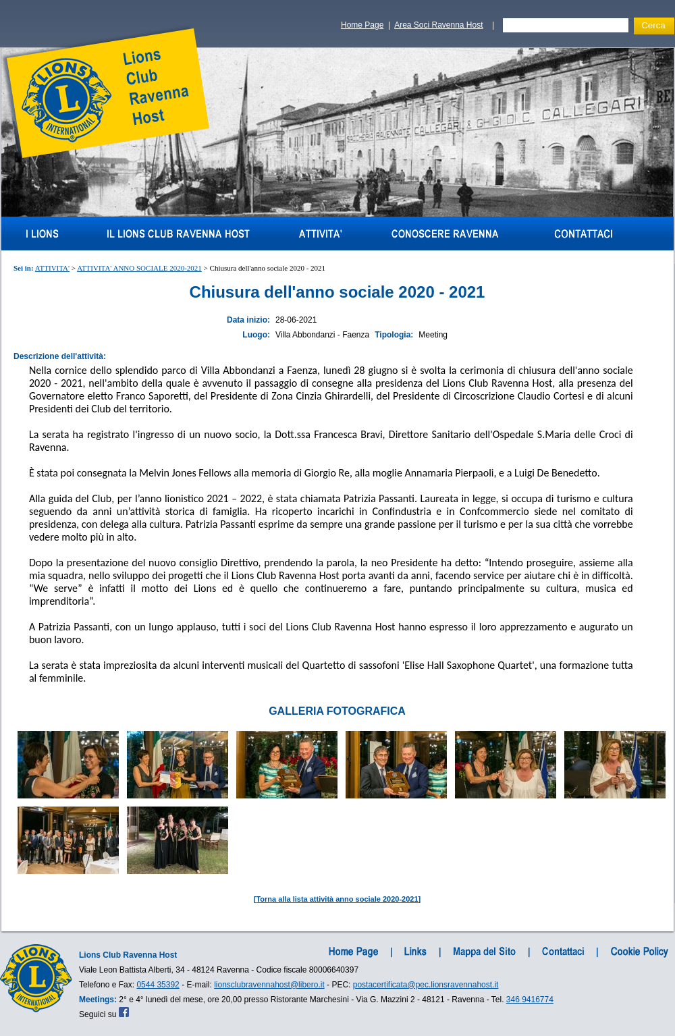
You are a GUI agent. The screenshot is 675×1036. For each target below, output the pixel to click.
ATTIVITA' (52, 268)
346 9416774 (530, 999)
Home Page (362, 25)
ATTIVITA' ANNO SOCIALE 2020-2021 (139, 268)
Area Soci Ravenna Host (438, 25)
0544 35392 (157, 984)
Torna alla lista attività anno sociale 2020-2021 (337, 899)
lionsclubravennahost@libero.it (269, 984)
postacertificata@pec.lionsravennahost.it (426, 984)
